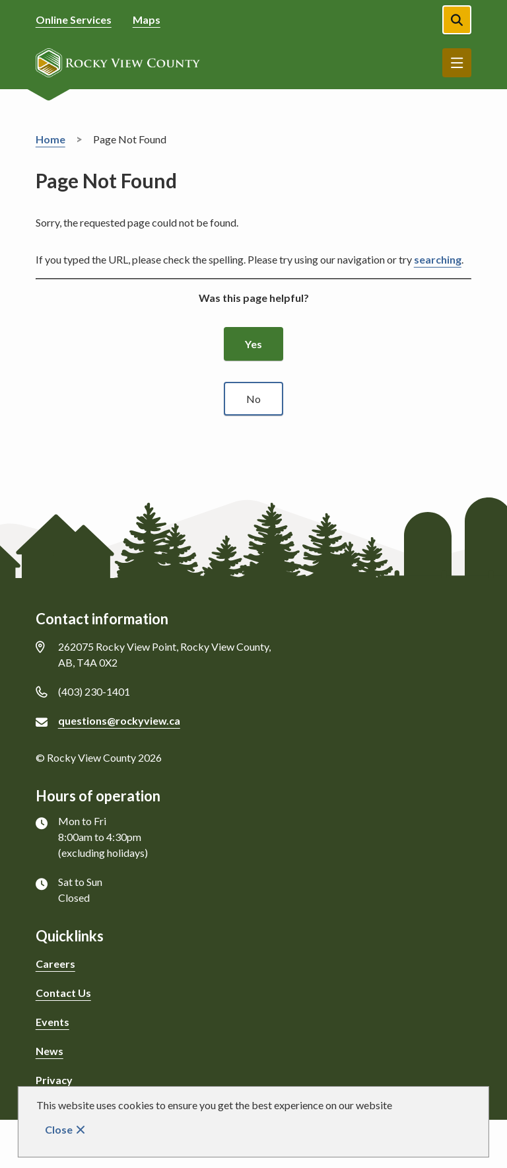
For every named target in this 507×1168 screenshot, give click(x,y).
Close (59, 1129)
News (49, 1050)
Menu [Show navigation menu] (456, 62)
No (253, 398)
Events (52, 1021)
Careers (55, 963)
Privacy (54, 1080)
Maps (146, 19)
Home (50, 139)
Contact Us (63, 992)
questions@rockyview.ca (119, 720)
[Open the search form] (456, 19)
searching (437, 259)
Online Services (74, 19)
